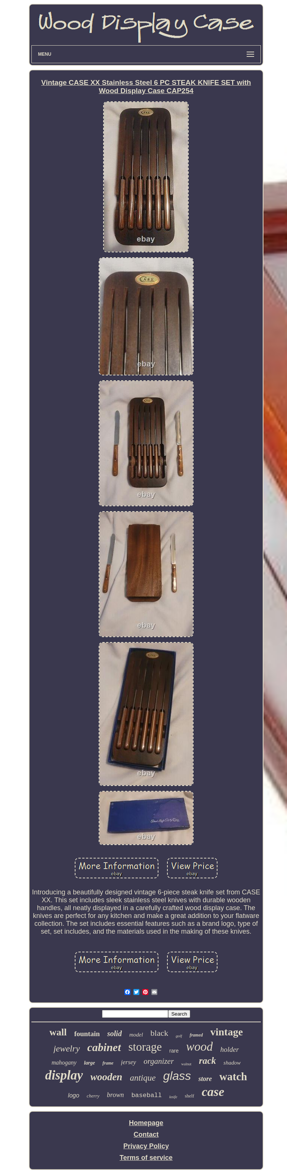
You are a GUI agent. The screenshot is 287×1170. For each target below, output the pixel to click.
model (136, 1035)
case (213, 1092)
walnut (186, 1064)
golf (179, 1036)
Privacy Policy (146, 1146)
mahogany (64, 1062)
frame (107, 1063)
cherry (93, 1096)
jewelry (66, 1048)
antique (142, 1078)
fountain (87, 1034)
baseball (146, 1095)
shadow (232, 1063)
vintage (226, 1032)
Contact (145, 1134)
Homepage (146, 1123)
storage (145, 1046)
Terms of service (146, 1157)
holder (229, 1049)
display (64, 1075)
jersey (128, 1062)
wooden (106, 1077)
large (89, 1063)
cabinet (104, 1047)
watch (233, 1077)
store (205, 1079)
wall (58, 1032)
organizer (159, 1061)
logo (73, 1095)
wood (199, 1046)
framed (196, 1035)
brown (115, 1095)
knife (173, 1096)
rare (174, 1051)
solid (114, 1033)
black (160, 1033)
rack (207, 1061)
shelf (189, 1096)
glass (177, 1076)
